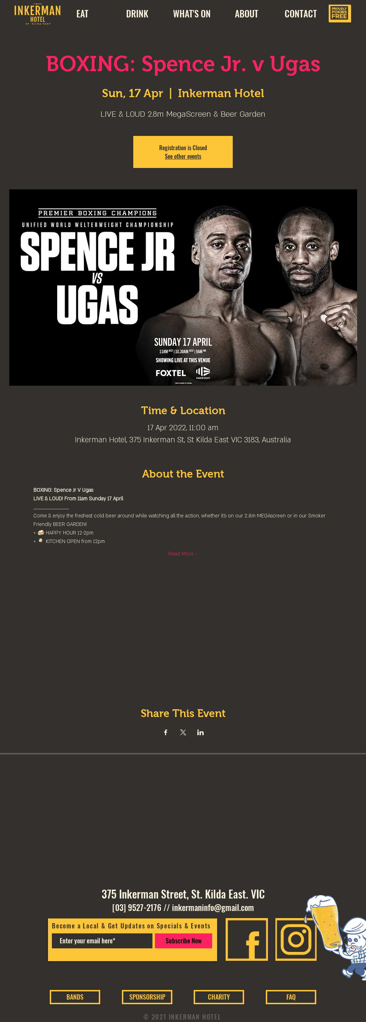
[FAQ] (291, 997)
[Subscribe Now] (183, 940)
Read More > (183, 553)
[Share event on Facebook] (165, 732)
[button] (246, 13)
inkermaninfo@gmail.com (213, 907)
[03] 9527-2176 (136, 907)
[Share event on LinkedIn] (200, 732)
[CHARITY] (219, 997)
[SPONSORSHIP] (147, 997)
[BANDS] (75, 997)
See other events (183, 156)
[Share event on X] (183, 732)
